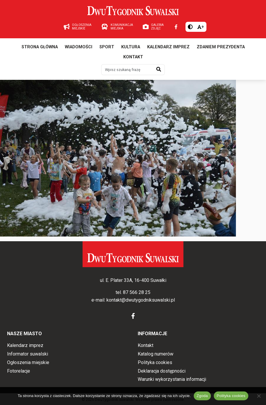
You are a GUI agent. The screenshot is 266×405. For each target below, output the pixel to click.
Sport (106, 46)
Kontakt (133, 56)
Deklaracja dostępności (161, 371)
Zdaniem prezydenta (221, 46)
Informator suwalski (27, 354)
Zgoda (202, 396)
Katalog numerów (155, 354)
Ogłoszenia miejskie (28, 362)
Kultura (130, 46)
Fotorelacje (18, 371)
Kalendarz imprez (168, 46)
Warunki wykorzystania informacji (172, 379)
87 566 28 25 (136, 292)
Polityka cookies (155, 362)
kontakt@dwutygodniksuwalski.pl (140, 300)
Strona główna (40, 46)
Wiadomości (78, 46)
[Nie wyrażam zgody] (259, 396)
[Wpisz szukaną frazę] (127, 69)
